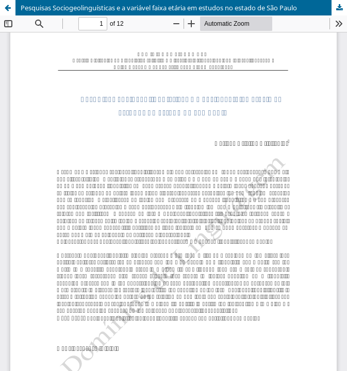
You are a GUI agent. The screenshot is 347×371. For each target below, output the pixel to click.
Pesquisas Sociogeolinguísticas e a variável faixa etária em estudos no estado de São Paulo (159, 7)
